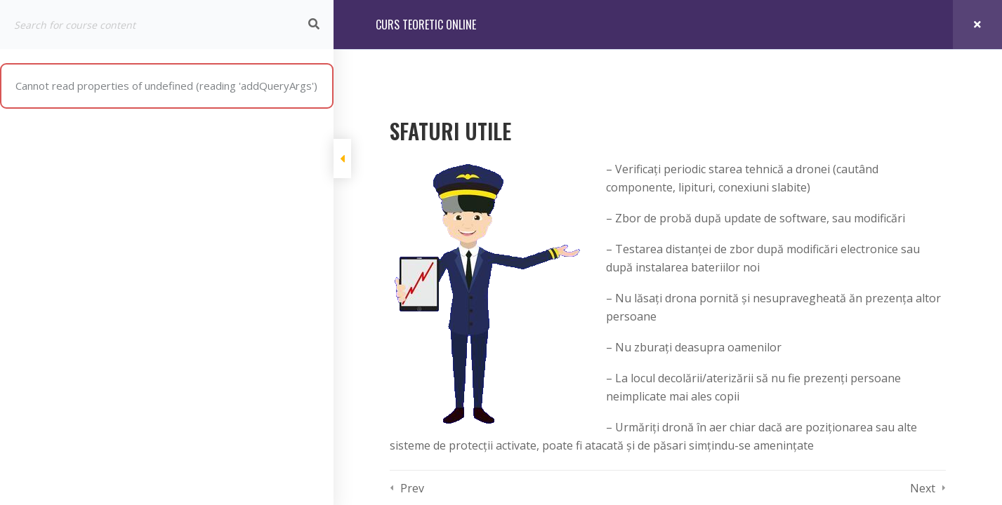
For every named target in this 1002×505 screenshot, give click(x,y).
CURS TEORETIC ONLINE (426, 24)
